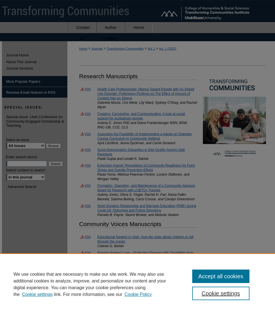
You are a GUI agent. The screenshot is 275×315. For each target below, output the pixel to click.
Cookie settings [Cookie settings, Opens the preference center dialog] (220, 293)
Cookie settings (37, 294)
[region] (137, 284)
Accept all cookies (220, 276)
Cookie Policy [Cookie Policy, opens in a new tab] (138, 294)
